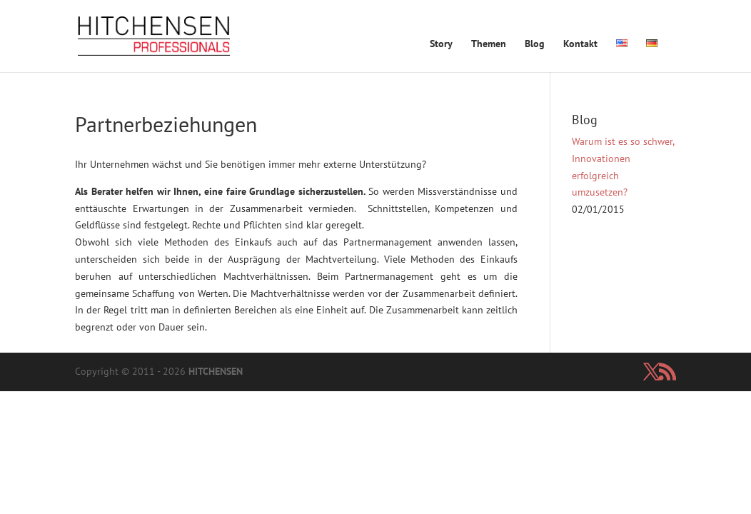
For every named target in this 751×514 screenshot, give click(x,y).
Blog (535, 44)
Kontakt (580, 44)
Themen (488, 44)
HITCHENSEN (215, 371)
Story (441, 44)
